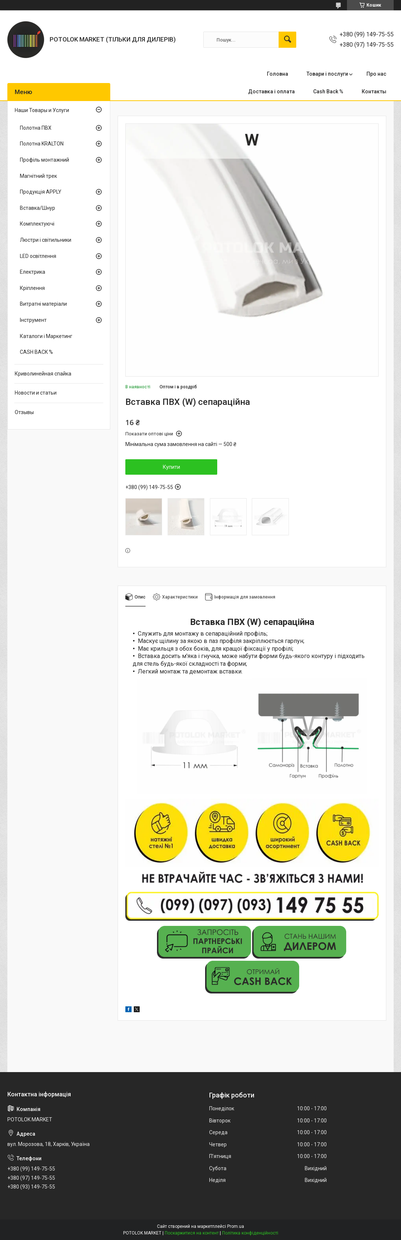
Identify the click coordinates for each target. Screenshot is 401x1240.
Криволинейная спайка (43, 374)
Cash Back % (328, 91)
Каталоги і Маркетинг (46, 336)
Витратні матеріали (43, 304)
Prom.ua (235, 1226)
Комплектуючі (37, 224)
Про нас (376, 74)
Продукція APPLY (40, 192)
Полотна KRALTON (42, 144)
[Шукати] (287, 40)
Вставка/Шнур (37, 208)
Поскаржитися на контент (192, 1233)
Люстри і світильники (45, 240)
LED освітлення (38, 256)
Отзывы (24, 412)
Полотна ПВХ (35, 128)
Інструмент (33, 320)
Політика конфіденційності (250, 1233)
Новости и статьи (36, 393)
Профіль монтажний (44, 160)
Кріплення (32, 288)
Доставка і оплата (271, 91)
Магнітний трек (38, 176)
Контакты (374, 91)
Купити (171, 467)
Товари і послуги (327, 74)
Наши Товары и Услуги (42, 110)
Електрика (32, 272)
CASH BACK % (36, 352)
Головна (277, 74)
